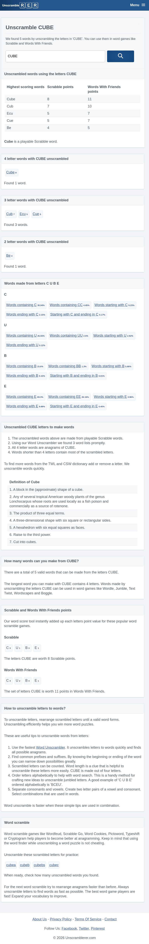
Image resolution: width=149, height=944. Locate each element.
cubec (54, 865)
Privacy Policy (61, 919)
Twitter (84, 928)
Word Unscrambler (50, 747)
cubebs (39, 865)
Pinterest (98, 928)
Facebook (69, 928)
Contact (111, 919)
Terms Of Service (88, 919)
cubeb (24, 865)
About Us (39, 919)
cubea (11, 865)
